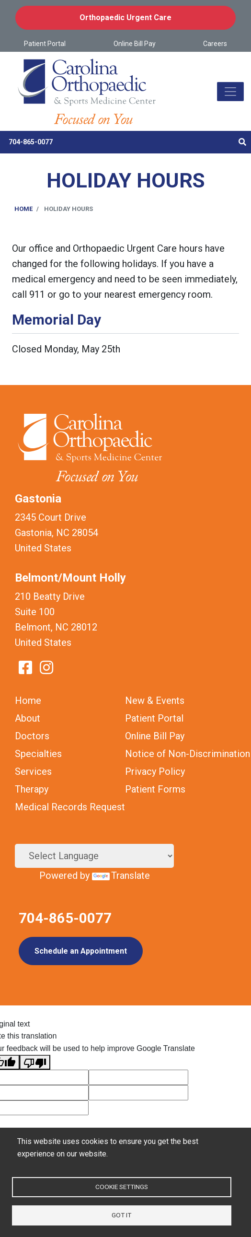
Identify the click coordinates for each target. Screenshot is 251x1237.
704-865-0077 (31, 142)
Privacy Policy (155, 771)
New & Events (154, 700)
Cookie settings (121, 1186)
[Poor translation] (35, 1062)
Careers (215, 43)
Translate (121, 875)
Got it (121, 1215)
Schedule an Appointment (80, 951)
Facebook (25, 667)
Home (23, 208)
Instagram (46, 667)
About (27, 718)
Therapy (31, 789)
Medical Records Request (70, 807)
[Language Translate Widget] (94, 856)
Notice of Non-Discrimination (187, 753)
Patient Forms (155, 789)
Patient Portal (45, 43)
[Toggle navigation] (230, 91)
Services (33, 771)
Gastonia (38, 498)
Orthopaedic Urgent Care (125, 17)
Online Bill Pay (135, 43)
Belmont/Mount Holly (70, 577)
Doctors (32, 736)
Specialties (38, 753)
